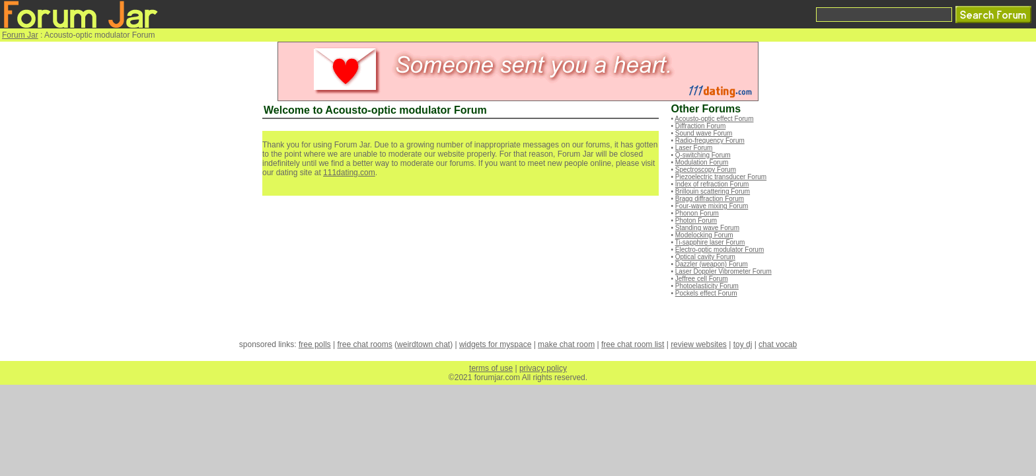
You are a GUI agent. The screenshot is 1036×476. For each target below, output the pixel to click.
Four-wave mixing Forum (712, 206)
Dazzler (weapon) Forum (711, 264)
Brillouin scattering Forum (712, 191)
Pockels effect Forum (706, 293)
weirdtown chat (423, 344)
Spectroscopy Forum (705, 169)
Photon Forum (696, 220)
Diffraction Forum (700, 126)
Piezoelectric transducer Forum (720, 176)
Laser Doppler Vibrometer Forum (723, 271)
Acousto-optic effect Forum (714, 118)
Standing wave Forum (707, 227)
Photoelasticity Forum (707, 286)
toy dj (743, 344)
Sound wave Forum (704, 133)
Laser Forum (694, 147)
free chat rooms (364, 344)
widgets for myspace (495, 344)
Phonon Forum (697, 213)
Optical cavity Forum (705, 256)
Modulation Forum (702, 162)
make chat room (566, 344)
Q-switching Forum (703, 155)
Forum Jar (20, 35)
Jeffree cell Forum (701, 278)
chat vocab (777, 344)
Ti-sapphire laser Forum (710, 242)
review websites (699, 344)
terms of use (491, 368)
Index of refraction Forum (712, 184)
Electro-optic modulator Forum (719, 249)
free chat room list (632, 344)
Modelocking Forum (704, 235)
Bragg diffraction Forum (709, 198)
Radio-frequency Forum (710, 140)
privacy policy (543, 368)
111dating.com (349, 172)
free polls (315, 344)
